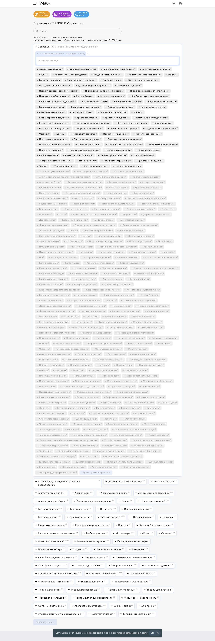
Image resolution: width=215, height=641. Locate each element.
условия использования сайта (132, 633)
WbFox (45, 3)
